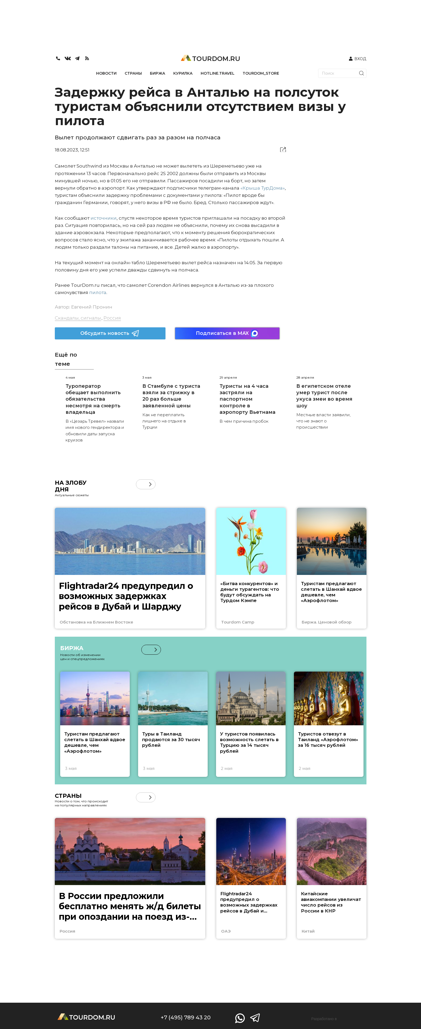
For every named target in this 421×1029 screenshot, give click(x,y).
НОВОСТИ (106, 73)
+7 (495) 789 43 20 (186, 1017)
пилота (97, 292)
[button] (150, 484)
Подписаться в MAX (227, 333)
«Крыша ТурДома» (262, 188)
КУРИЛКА (183, 73)
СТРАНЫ (133, 73)
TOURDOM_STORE (261, 73)
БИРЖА (157, 73)
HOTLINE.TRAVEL (218, 73)
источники (104, 218)
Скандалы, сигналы (78, 318)
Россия (112, 318)
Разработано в (324, 1019)
